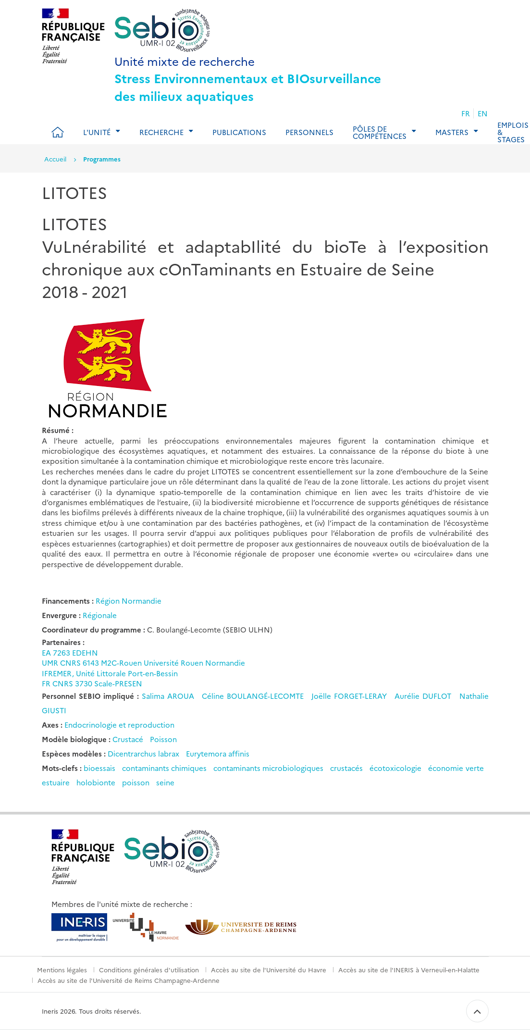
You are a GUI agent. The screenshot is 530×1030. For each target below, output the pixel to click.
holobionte (95, 782)
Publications (239, 132)
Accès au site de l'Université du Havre (268, 969)
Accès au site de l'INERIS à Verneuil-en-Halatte (409, 969)
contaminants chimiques (164, 768)
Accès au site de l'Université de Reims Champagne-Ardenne (128, 980)
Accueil (55, 158)
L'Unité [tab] (97, 132)
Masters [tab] (451, 132)
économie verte (455, 768)
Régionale (100, 615)
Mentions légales (62, 969)
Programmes (102, 158)
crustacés (346, 768)
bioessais (99, 768)
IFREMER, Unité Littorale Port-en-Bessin (110, 673)
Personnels (309, 132)
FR (465, 113)
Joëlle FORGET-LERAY (350, 696)
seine (165, 782)
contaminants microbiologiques (268, 768)
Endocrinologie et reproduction (119, 725)
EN (483, 113)
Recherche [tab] (161, 132)
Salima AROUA (169, 696)
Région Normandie (128, 601)
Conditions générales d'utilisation (149, 969)
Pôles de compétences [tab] (380, 132)
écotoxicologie (395, 768)
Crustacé (127, 739)
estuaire (56, 782)
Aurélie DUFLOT (424, 696)
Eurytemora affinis (217, 753)
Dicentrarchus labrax (143, 753)
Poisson (163, 739)
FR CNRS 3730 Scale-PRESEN (92, 683)
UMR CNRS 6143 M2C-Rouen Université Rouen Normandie (143, 663)
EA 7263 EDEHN (70, 652)
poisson (135, 782)
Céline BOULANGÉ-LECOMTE (254, 696)
